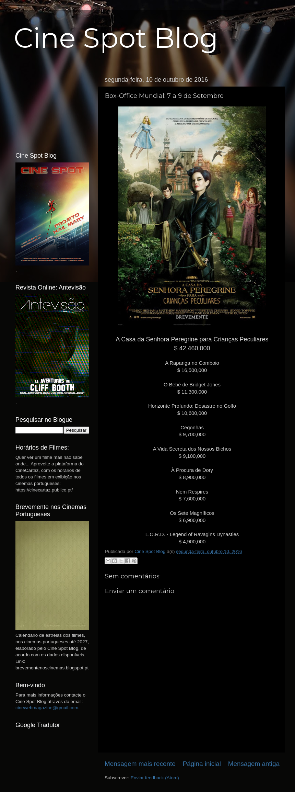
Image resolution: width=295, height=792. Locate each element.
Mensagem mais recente (140, 763)
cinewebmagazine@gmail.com (46, 707)
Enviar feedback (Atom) (155, 777)
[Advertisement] (52, 107)
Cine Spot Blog (116, 38)
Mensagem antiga (254, 763)
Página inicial (202, 763)
